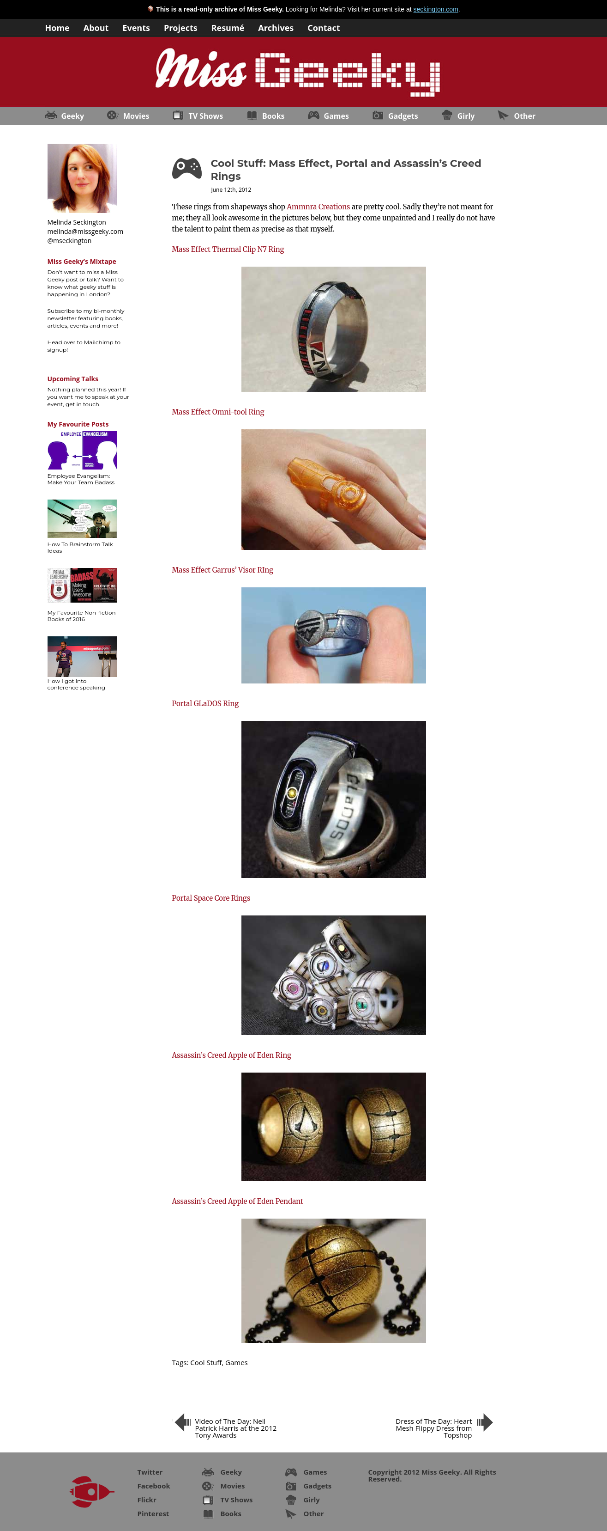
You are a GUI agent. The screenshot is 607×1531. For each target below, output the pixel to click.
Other (524, 116)
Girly (466, 116)
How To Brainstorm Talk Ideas (80, 547)
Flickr (147, 1499)
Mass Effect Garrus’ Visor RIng (223, 570)
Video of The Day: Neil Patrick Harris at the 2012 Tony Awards (236, 1428)
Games (336, 116)
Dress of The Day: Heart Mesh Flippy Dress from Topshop (434, 1428)
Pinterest (153, 1513)
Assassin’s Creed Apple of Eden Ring (231, 1055)
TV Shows (205, 116)
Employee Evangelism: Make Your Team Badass (81, 479)
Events (136, 27)
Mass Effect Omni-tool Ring (218, 412)
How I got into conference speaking (76, 684)
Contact (323, 27)
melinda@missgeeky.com (86, 231)
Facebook (154, 1485)
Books (273, 116)
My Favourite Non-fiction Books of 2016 (82, 615)
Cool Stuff (206, 1362)
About (96, 27)
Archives (276, 27)
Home (57, 27)
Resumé (228, 27)
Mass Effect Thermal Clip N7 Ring (228, 249)
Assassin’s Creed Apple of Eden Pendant (237, 1201)
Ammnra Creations (318, 206)
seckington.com (436, 9)
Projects (181, 27)
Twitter (150, 1471)
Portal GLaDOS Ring (205, 703)
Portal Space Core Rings (211, 898)
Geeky (72, 116)
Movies (136, 116)
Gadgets (403, 116)
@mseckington (70, 240)
